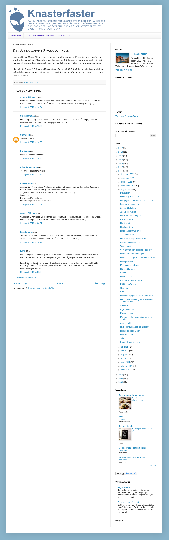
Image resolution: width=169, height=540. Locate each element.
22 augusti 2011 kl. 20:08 (31, 272)
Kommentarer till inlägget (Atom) (42, 288)
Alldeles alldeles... (128, 323)
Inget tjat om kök (127, 309)
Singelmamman (27, 116)
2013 (120, 163)
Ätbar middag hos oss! (130, 242)
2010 (120, 375)
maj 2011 (125, 354)
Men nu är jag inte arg (129, 265)
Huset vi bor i (126, 277)
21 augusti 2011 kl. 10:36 (31, 126)
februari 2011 (127, 366)
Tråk (122, 338)
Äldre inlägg (100, 283)
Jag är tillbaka (124, 487)
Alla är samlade (127, 235)
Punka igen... (126, 193)
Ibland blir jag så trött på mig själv (134, 327)
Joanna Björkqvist (28, 97)
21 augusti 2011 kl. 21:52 (31, 204)
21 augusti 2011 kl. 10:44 (31, 158)
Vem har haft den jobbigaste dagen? (136, 250)
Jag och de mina (126, 426)
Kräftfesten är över (128, 284)
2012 (120, 167)
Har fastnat (125, 223)
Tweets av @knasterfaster (126, 116)
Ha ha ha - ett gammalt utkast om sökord (138, 257)
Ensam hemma (126, 313)
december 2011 (128, 174)
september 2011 (128, 186)
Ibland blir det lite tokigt (130, 342)
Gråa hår (124, 288)
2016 (120, 152)
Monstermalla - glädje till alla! (132, 448)
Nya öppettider (126, 227)
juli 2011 (125, 347)
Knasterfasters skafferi (40, 35)
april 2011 (125, 358)
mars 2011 (125, 362)
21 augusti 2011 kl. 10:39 (31, 142)
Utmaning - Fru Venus (129, 196)
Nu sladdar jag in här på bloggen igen (136, 296)
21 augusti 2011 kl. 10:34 (31, 107)
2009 (120, 378)
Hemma (122, 419)
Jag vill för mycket (128, 212)
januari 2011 (126, 370)
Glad (122, 292)
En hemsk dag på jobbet (128, 502)
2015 (120, 156)
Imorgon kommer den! (129, 204)
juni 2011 (125, 351)
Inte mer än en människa (131, 280)
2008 (120, 382)
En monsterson (126, 219)
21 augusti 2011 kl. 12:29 (31, 174)
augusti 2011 (126, 189)
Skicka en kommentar (26, 278)
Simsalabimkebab (128, 208)
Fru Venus (25, 151)
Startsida (15, 35)
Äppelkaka (124, 306)
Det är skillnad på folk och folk (133, 238)
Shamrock (25, 135)
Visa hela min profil (123, 70)
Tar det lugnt (125, 246)
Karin (22, 251)
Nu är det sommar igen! (130, 216)
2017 (120, 148)
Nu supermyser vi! (128, 261)
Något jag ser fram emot (130, 231)
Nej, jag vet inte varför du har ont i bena (137, 200)
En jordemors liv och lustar (131, 395)
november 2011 (128, 178)
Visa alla (153, 466)
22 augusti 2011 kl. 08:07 (31, 223)
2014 (120, 160)
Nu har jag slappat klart (130, 331)
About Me (123, 460)
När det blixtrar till (127, 269)
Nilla (121, 417)
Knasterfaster (26, 183)
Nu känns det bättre (128, 334)
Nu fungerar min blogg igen (132, 254)
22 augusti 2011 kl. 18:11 (31, 242)
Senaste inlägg (20, 283)
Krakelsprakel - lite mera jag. (132, 457)
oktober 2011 (127, 182)
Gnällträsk (124, 273)
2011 (120, 171)
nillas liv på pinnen (29, 167)
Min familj (64, 35)
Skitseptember (125, 450)
